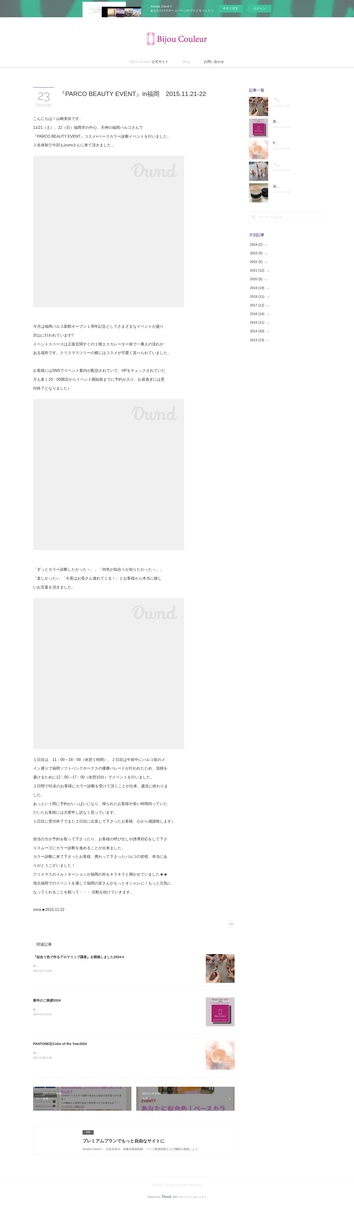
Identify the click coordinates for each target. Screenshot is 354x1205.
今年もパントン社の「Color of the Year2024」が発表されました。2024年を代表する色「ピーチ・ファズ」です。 (106, 1053)
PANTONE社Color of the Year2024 (60, 1044)
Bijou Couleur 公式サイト (149, 62)
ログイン (259, 8)
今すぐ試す (230, 8)
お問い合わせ (214, 62)
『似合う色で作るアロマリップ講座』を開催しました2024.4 (78, 957)
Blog (186, 62)
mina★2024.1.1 (43, 1009)
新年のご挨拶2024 (47, 1000)
